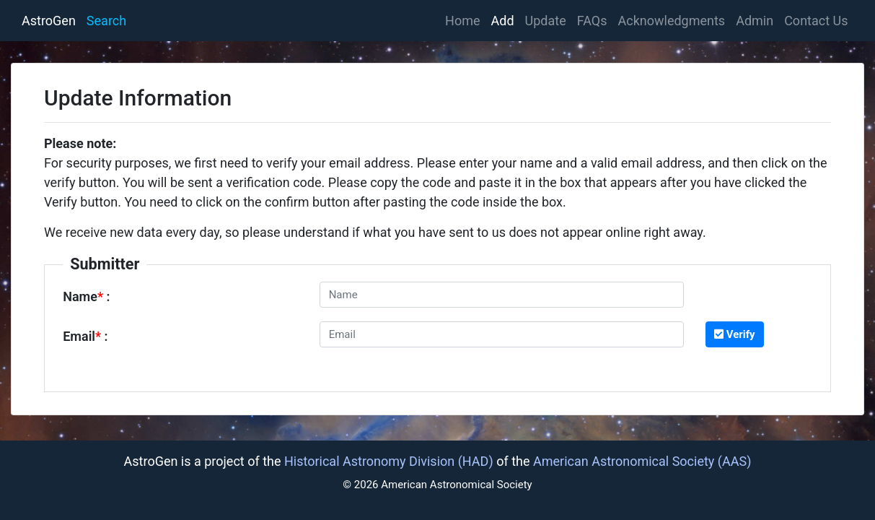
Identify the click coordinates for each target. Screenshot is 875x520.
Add (502, 20)
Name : (86, 296)
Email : (85, 336)
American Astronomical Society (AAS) (642, 461)
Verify (734, 334)
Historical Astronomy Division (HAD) (388, 461)
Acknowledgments (672, 20)
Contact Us (816, 20)
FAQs (592, 20)
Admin (754, 20)
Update (545, 20)
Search (106, 20)
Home (465, 19)
